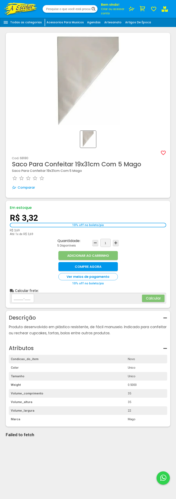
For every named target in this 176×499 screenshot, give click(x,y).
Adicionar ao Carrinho (88, 255)
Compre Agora (88, 266)
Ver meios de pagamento (88, 276)
